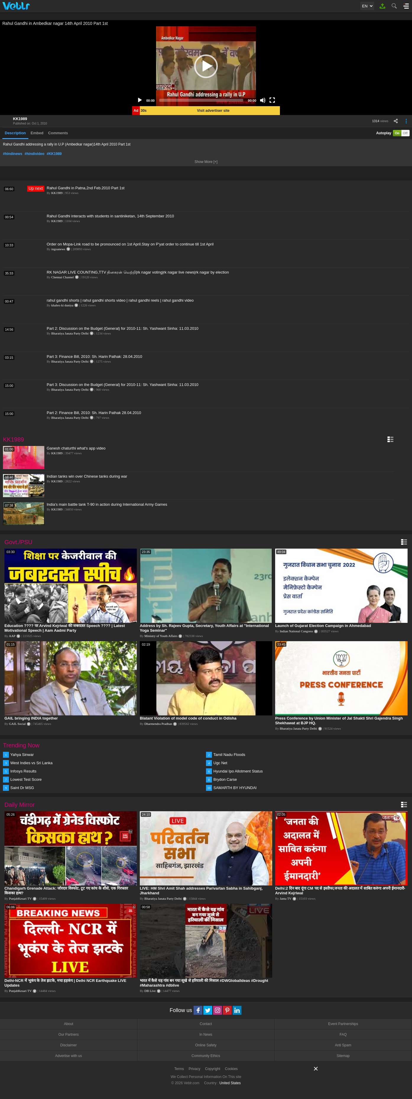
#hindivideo (34, 154)
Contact (206, 1024)
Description (15, 133)
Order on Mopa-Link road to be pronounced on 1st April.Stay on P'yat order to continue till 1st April (130, 244)
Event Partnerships (343, 1024)
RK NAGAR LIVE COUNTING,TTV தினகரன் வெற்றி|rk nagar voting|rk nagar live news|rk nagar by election (138, 272)
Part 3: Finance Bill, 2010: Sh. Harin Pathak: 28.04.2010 (94, 356)
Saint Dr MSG (22, 788)
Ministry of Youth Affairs (161, 636)
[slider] (201, 100)
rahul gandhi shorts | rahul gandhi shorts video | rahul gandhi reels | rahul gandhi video (120, 300)
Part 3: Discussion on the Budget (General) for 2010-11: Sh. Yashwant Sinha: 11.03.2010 (122, 384)
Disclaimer (68, 1045)
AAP (12, 636)
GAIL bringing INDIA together (31, 718)
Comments (58, 133)
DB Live (150, 991)
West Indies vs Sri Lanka (31, 763)
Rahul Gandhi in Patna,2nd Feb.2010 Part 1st (85, 188)
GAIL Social (17, 723)
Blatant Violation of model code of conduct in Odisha (188, 718)
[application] (206, 66)
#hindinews (12, 154)
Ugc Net (220, 763)
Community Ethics (206, 1056)
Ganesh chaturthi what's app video (76, 448)
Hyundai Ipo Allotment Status (238, 771)
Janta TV (286, 898)
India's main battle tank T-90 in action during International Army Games (107, 504)
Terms (179, 1069)
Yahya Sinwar (22, 754)
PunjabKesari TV (20, 898)
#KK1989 (54, 154)
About (68, 1024)
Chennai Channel (62, 277)
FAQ (343, 1034)
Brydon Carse (225, 779)
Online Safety (205, 1045)
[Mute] (263, 100)
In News (205, 1034)
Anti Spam (343, 1045)
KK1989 (20, 119)
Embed (37, 133)
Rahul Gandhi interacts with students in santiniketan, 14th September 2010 (110, 216)
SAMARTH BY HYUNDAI (235, 788)
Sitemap (343, 1056)
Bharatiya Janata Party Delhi (70, 333)
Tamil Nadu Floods (229, 754)
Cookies (231, 1069)
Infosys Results (23, 771)
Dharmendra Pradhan (158, 723)
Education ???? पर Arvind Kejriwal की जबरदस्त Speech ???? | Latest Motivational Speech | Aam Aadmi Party (64, 628)
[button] (206, 66)
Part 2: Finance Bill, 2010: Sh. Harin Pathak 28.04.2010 (94, 412)
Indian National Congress (296, 631)
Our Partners (68, 1034)
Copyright (212, 1069)
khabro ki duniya (62, 305)
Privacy (194, 1069)
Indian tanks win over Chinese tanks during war (87, 476)
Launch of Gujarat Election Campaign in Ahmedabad (323, 625)
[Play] (140, 100)
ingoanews (58, 249)
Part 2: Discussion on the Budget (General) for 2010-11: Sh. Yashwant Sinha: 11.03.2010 (122, 328)
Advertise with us (68, 1056)
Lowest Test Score (26, 779)
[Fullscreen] (272, 100)
